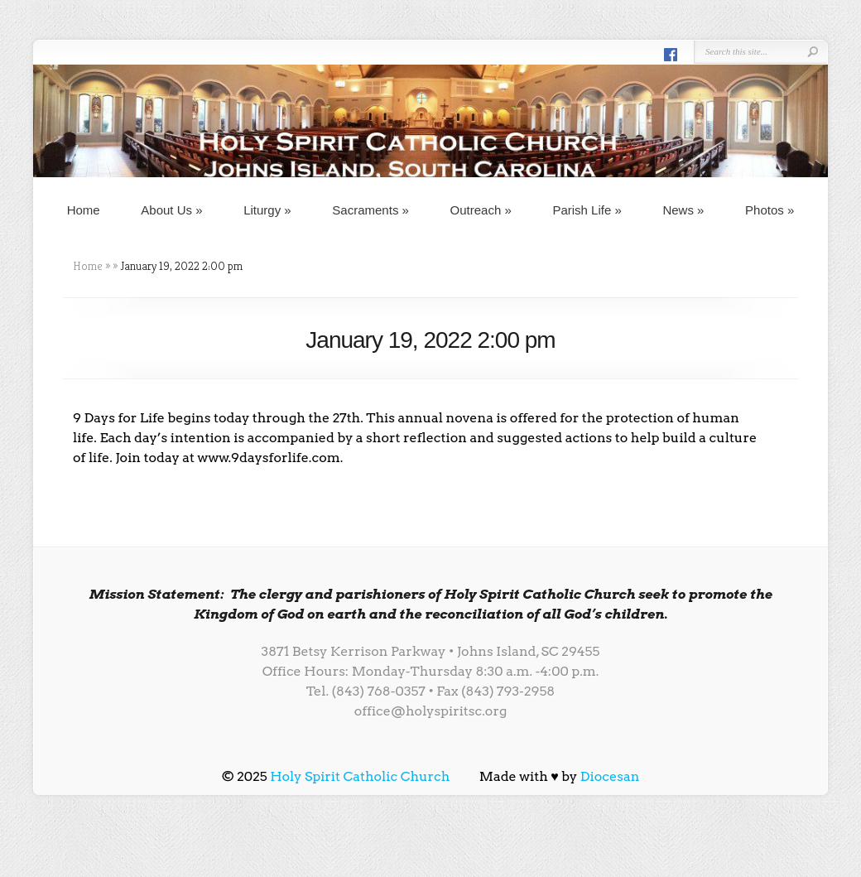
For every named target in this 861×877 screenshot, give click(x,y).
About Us (171, 210)
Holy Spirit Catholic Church (360, 776)
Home (83, 210)
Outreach (481, 210)
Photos (769, 210)
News (683, 210)
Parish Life (586, 210)
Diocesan (610, 776)
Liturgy (267, 210)
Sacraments (370, 210)
